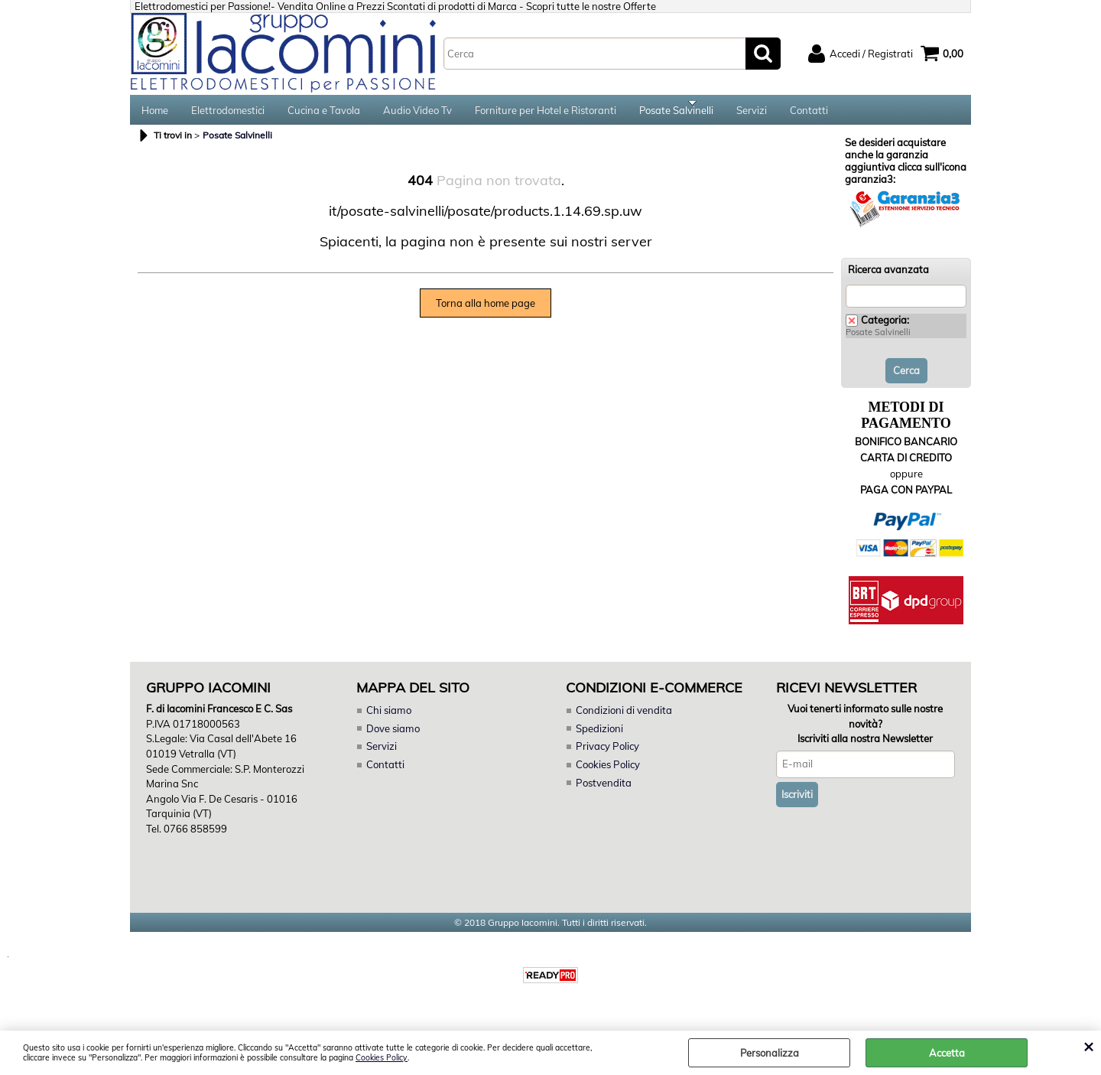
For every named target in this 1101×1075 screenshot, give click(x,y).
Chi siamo (388, 719)
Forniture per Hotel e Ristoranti (545, 115)
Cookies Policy (382, 1058)
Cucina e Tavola (323, 115)
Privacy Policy (607, 755)
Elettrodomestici (228, 115)
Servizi (751, 115)
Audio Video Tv (417, 115)
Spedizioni (599, 737)
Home (154, 115)
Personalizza (769, 1053)
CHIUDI (1088, 1046)
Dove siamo (392, 737)
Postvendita (603, 791)
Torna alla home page (485, 312)
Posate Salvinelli (676, 115)
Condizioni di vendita (624, 719)
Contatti (809, 115)
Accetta (947, 1053)
